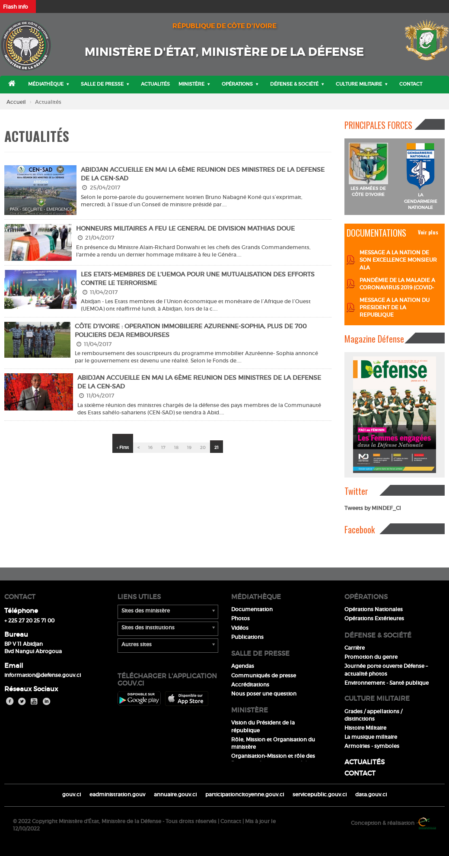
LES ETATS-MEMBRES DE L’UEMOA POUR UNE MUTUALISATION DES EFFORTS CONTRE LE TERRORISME (198, 278)
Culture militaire (359, 84)
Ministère (191, 84)
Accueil (16, 102)
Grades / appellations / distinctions (373, 715)
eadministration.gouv (117, 794)
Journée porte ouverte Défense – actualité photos (386, 669)
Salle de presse (102, 84)
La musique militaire (370, 737)
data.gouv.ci (371, 794)
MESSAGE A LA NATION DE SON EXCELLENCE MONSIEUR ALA (398, 259)
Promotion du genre (371, 657)
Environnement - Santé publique (386, 683)
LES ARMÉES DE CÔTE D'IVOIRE (368, 191)
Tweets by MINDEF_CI (372, 508)
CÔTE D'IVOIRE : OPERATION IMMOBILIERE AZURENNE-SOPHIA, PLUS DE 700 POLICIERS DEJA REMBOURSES (191, 330)
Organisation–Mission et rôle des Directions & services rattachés (273, 759)
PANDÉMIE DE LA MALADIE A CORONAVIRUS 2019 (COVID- (397, 284)
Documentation (252, 609)
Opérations (237, 84)
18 (176, 447)
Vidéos (239, 628)
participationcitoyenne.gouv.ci (244, 794)
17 (163, 447)
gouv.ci (71, 794)
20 (203, 447)
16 (150, 447)
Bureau (16, 634)
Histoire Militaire (365, 728)
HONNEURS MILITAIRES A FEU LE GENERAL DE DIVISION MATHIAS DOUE (185, 228)
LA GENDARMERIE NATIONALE (420, 201)
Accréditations (250, 684)
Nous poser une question (263, 693)
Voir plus (428, 232)
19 (189, 447)
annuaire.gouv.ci (175, 794)
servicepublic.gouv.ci (320, 794)
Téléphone (21, 610)
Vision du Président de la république (263, 726)
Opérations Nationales (373, 609)
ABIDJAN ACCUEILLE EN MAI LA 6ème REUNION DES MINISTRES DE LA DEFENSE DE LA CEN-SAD (203, 174)
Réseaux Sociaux (31, 689)
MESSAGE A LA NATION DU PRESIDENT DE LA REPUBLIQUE (395, 307)
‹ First (123, 447)
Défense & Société (294, 84)
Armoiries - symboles (371, 746)
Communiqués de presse (263, 675)
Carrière (354, 647)
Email (13, 665)
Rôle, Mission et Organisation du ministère (273, 743)
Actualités (155, 84)
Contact (410, 84)
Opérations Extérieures (374, 618)
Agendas (242, 666)
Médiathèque (46, 84)
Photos (240, 618)
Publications (247, 637)
